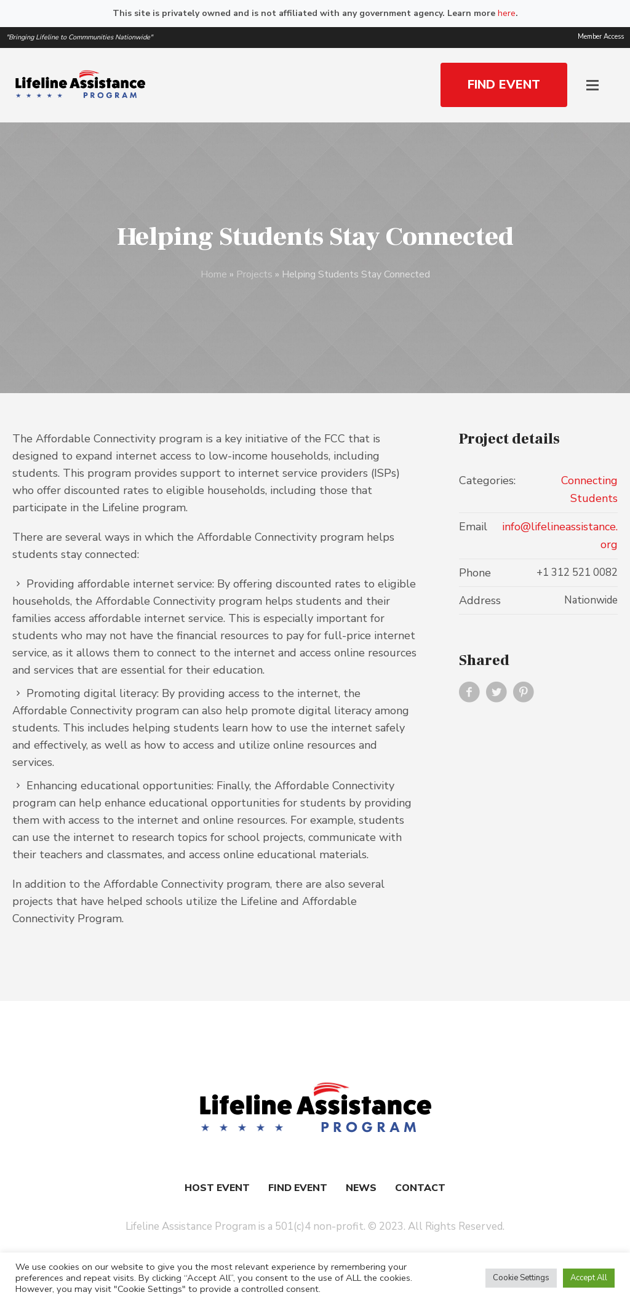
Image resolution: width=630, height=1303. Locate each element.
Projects (254, 274)
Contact (420, 1188)
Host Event (217, 1188)
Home (214, 274)
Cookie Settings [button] (521, 1277)
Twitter (496, 695)
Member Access (601, 36)
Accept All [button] (588, 1277)
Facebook (469, 695)
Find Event (297, 1188)
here (507, 13)
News (361, 1188)
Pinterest (523, 695)
